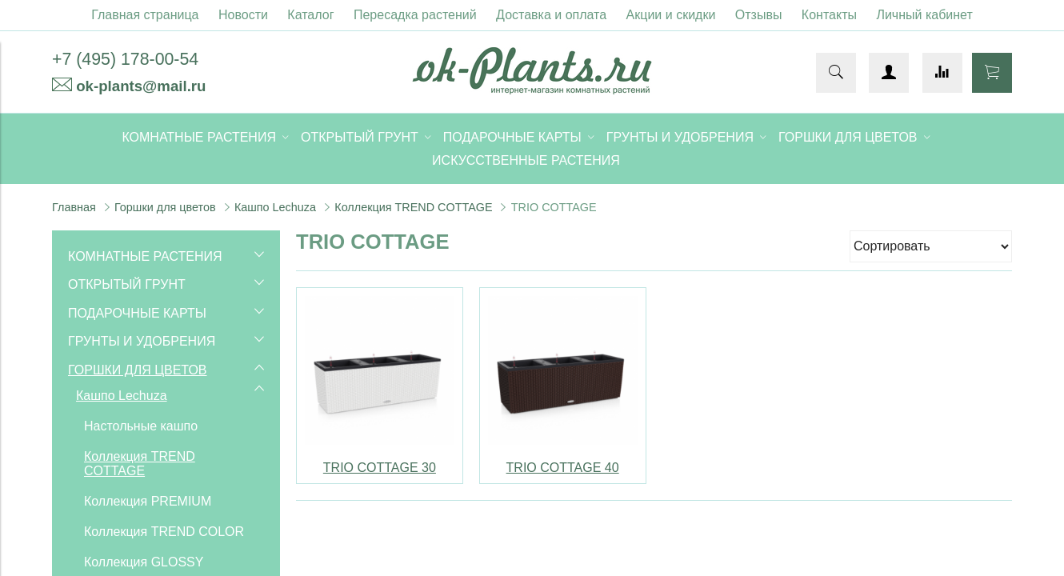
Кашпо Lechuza (275, 207)
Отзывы (758, 15)
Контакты (829, 15)
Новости (243, 15)
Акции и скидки (671, 15)
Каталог (310, 15)
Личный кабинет (924, 15)
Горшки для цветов (165, 207)
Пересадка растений (415, 15)
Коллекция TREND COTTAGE (413, 207)
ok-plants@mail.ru (141, 86)
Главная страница (144, 15)
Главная (74, 207)
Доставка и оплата (551, 15)
